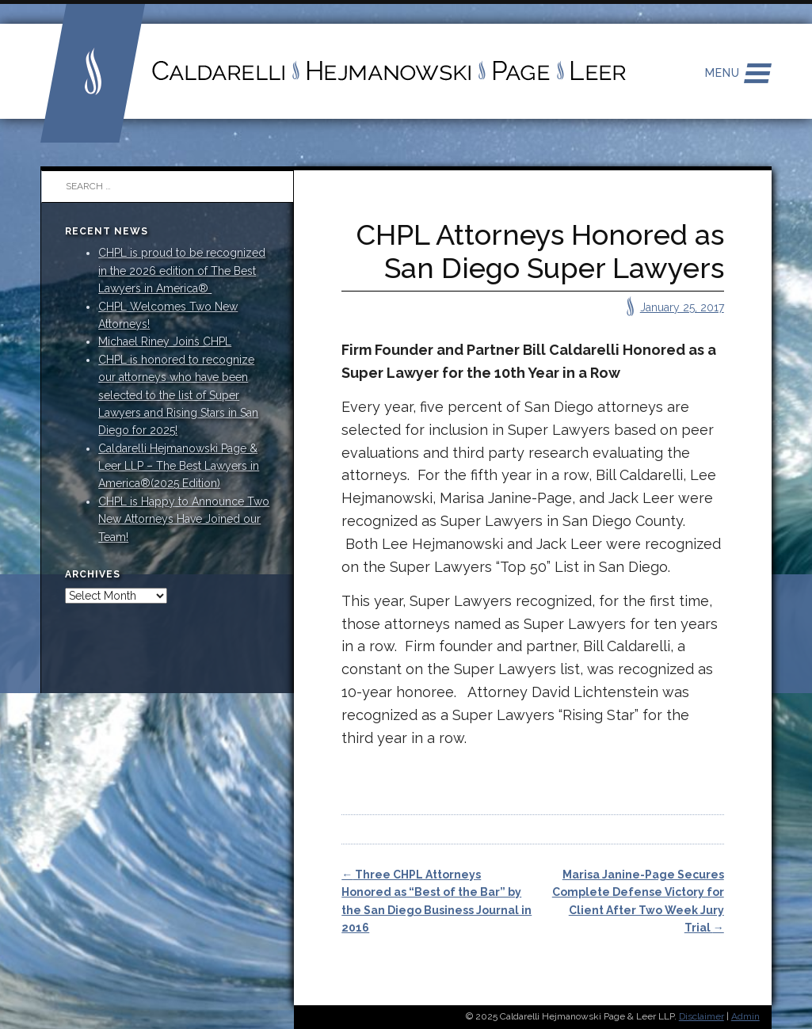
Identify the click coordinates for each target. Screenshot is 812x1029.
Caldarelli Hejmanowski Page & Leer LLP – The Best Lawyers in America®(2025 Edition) (178, 466)
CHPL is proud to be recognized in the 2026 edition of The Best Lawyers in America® (181, 270)
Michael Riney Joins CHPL (164, 341)
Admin (745, 1016)
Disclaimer (701, 1016)
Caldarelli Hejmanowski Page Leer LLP (333, 71)
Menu (722, 73)
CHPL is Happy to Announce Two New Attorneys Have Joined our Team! (183, 519)
